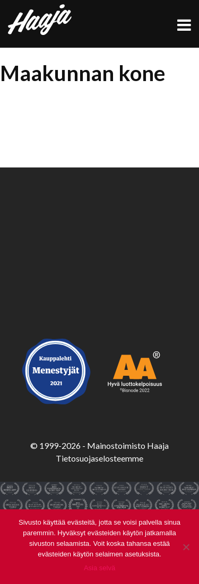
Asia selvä (99, 568)
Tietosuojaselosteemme (99, 458)
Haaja (40, 19)
